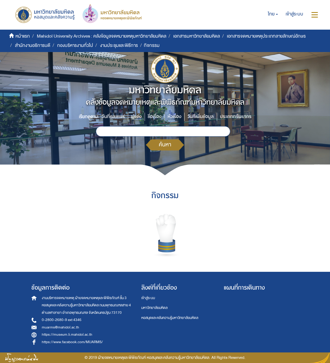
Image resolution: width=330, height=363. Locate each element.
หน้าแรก (22, 36)
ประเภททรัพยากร (235, 117)
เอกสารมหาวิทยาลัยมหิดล (196, 36)
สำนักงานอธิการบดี (32, 45)
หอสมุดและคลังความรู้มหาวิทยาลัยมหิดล (169, 318)
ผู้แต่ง (136, 117)
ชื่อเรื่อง (154, 117)
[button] (273, 14)
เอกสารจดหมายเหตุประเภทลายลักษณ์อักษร (266, 36)
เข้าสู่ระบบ (148, 298)
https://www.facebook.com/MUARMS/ (72, 342)
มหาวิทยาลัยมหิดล (154, 308)
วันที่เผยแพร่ (113, 117)
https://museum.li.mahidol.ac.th (67, 334)
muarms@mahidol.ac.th (60, 327)
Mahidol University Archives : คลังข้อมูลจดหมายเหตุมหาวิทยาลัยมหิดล (101, 36)
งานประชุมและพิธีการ (119, 45)
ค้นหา (165, 144)
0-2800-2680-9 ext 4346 (61, 320)
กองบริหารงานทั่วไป (75, 45)
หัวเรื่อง (174, 117)
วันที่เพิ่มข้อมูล (200, 117)
